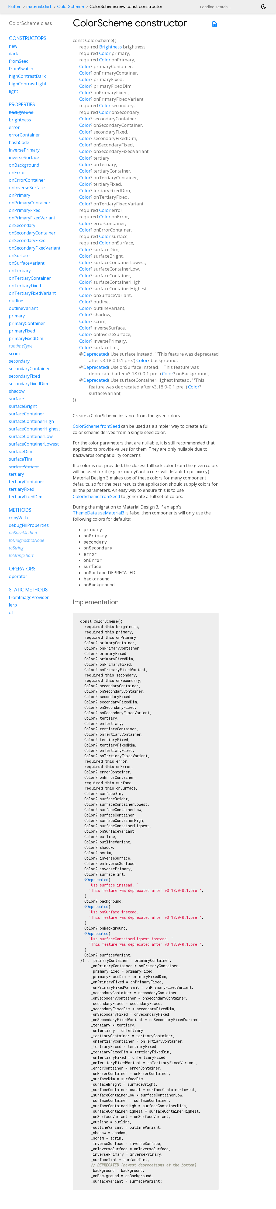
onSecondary (22, 225)
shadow (17, 391)
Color (105, 53)
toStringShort (21, 555)
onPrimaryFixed (24, 210)
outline (16, 301)
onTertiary (20, 271)
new (13, 46)
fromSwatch (21, 69)
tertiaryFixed (21, 489)
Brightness (110, 47)
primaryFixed (22, 331)
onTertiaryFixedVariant (32, 293)
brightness (20, 120)
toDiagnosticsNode (26, 540)
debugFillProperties (29, 525)
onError (17, 173)
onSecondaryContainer (32, 233)
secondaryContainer (29, 369)
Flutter (14, 6)
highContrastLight (27, 84)
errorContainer (24, 135)
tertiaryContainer (26, 482)
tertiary (16, 474)
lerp (13, 605)
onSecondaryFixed (27, 240)
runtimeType (20, 346)
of (11, 612)
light (13, 91)
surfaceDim (20, 451)
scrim (14, 353)
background (21, 112)
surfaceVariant (24, 466)
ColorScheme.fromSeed (96, 426)
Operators (22, 569)
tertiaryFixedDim (25, 497)
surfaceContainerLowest (34, 444)
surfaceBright (23, 406)
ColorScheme (70, 6)
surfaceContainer (26, 414)
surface (16, 399)
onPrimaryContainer (29, 203)
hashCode (19, 142)
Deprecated (95, 354)
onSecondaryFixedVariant (34, 248)
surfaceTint (20, 459)
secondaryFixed (24, 376)
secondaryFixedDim (28, 384)
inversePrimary (24, 150)
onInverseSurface (27, 188)
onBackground (24, 165)
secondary (19, 361)
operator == (21, 576)
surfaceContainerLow (31, 436)
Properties (22, 105)
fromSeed (19, 61)
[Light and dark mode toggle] (263, 6)
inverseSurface (24, 157)
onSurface (19, 255)
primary (17, 316)
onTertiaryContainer (30, 278)
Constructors (27, 38)
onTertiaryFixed (25, 286)
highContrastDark (27, 76)
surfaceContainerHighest (34, 429)
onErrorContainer (27, 180)
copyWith (18, 518)
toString (16, 548)
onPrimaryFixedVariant (32, 218)
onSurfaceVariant (26, 263)
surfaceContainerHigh (31, 421)
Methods (20, 510)
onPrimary (19, 195)
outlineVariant (23, 308)
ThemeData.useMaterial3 (98, 513)
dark (13, 54)
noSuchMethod (23, 533)
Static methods (28, 590)
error (14, 127)
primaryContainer (27, 323)
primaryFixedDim (26, 338)
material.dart (38, 6)
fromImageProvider (29, 597)
